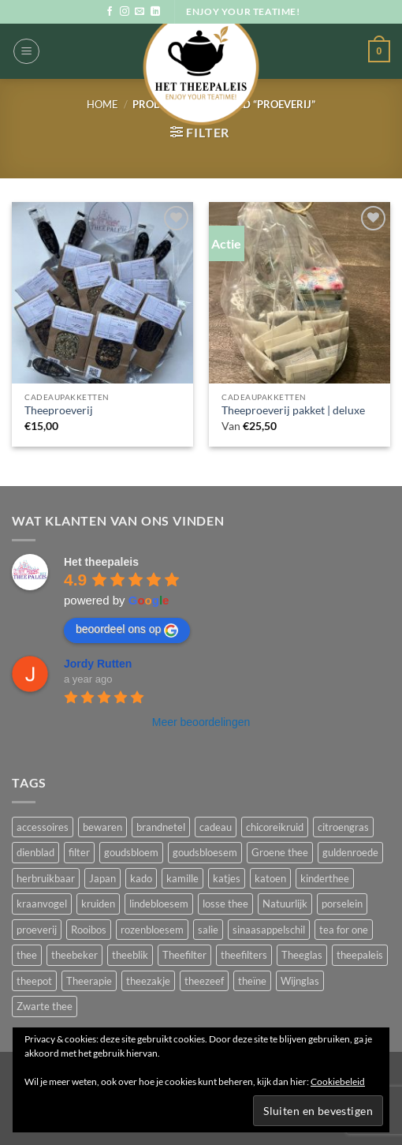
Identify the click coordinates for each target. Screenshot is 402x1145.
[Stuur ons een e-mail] (139, 11)
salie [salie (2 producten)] (208, 929)
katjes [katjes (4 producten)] (226, 878)
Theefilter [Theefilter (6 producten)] (184, 955)
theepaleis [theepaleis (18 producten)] (360, 955)
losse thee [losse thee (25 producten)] (225, 903)
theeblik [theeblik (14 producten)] (130, 955)
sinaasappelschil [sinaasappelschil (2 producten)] (269, 929)
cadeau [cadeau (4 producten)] (215, 827)
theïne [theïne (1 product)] (252, 981)
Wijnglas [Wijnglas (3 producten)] (300, 981)
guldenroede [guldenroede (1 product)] (350, 852)
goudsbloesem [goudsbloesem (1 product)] (205, 852)
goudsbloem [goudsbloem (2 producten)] (131, 852)
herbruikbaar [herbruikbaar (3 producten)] (46, 878)
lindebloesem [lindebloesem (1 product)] (158, 903)
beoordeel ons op (127, 630)
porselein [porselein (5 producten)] (342, 903)
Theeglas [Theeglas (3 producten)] (301, 955)
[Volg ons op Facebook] (109, 11)
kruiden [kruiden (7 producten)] (98, 903)
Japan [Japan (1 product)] (102, 878)
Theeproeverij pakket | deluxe (293, 410)
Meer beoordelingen (201, 722)
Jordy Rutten (98, 663)
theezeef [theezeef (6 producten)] (204, 981)
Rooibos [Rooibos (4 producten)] (88, 929)
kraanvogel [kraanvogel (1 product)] (42, 903)
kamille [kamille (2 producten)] (182, 878)
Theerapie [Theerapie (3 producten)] (89, 981)
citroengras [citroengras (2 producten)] (343, 827)
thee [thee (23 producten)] (27, 955)
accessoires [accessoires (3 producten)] (43, 827)
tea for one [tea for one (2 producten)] (343, 929)
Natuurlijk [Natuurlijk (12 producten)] (284, 903)
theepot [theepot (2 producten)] (34, 981)
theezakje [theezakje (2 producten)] (148, 981)
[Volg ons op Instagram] (124, 11)
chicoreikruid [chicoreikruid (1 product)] (274, 827)
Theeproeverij (58, 410)
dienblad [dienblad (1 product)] (35, 852)
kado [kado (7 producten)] (141, 878)
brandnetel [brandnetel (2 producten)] (160, 827)
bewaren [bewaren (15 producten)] (102, 827)
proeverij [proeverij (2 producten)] (37, 929)
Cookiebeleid (338, 1081)
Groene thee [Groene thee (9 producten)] (279, 852)
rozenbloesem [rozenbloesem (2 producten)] (152, 929)
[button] (26, 51)
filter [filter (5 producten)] (79, 852)
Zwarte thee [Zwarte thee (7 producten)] (45, 1006)
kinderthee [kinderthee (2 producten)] (324, 878)
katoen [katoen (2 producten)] (270, 878)
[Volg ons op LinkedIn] (155, 11)
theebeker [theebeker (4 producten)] (74, 955)
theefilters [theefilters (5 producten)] (244, 955)
